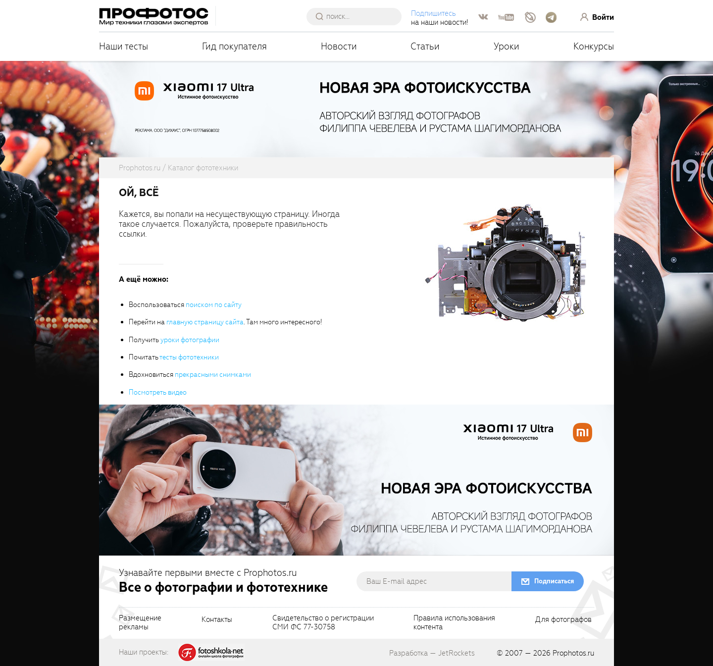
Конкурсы (593, 46)
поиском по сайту (214, 304)
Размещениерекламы (140, 623)
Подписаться (554, 581)
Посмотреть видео (158, 392)
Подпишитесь (433, 13)
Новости (339, 46)
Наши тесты (123, 46)
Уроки (506, 46)
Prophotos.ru (573, 653)
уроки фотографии (189, 340)
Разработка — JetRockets (432, 653)
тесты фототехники (189, 357)
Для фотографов (563, 619)
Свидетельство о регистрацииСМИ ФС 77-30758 (323, 623)
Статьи (425, 46)
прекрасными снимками (213, 374)
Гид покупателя (234, 46)
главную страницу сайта (205, 322)
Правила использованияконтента (454, 623)
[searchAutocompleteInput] (357, 16)
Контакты (217, 619)
